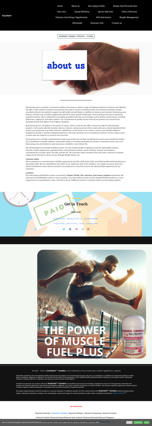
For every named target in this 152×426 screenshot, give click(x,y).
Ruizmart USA (97, 23)
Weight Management (129, 17)
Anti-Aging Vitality (96, 6)
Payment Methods (91, 219)
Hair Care (61, 11)
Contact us (117, 23)
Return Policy (71, 224)
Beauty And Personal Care (125, 6)
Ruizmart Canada (59, 413)
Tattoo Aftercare (129, 11)
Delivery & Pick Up (74, 219)
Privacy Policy (59, 224)
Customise (138, 422)
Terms (81, 224)
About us (75, 6)
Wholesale (77, 23)
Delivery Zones (92, 224)
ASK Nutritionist (103, 17)
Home (60, 6)
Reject (129, 422)
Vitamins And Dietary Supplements (72, 17)
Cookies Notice (59, 219)
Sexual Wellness (82, 11)
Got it (146, 422)
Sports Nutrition (105, 11)
